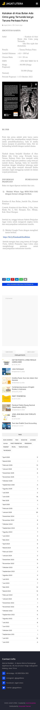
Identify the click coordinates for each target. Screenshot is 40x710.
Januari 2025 (20, 512)
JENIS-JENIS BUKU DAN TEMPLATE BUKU (24, 415)
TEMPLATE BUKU (23, 447)
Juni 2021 (20, 642)
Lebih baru (9, 352)
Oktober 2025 (20, 481)
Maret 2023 (20, 591)
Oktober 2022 (20, 611)
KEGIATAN (24, 440)
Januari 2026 (20, 469)
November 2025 (20, 477)
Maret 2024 (20, 548)
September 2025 (20, 485)
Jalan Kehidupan (18, 369)
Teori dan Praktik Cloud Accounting (24, 423)
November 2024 (20, 520)
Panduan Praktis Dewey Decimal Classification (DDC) (23, 406)
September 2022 (20, 615)
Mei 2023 (20, 587)
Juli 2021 (20, 638)
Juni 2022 (20, 626)
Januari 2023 (20, 599)
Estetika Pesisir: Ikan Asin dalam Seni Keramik (25, 379)
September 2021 (20, 634)
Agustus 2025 (20, 489)
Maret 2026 (20, 461)
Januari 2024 (20, 556)
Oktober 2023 (20, 567)
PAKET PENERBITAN (19, 396)
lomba (5, 443)
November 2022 (20, 607)
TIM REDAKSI (7, 450)
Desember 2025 (20, 473)
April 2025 (20, 504)
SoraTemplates (31, 703)
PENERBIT (6, 447)
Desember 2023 (20, 560)
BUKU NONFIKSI (7, 440)
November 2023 (20, 563)
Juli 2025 (20, 493)
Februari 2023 (20, 595)
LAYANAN (33, 440)
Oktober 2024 (20, 524)
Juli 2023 (20, 579)
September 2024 (20, 528)
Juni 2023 (20, 583)
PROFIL (14, 447)
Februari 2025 (20, 508)
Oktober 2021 (20, 630)
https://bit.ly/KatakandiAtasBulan (16, 237)
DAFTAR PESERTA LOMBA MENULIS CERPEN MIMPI (24, 361)
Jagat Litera (7, 25)
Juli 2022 (20, 623)
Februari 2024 (20, 552)
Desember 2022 (20, 603)
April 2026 (20, 457)
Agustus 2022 (20, 619)
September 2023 (20, 571)
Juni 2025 (20, 497)
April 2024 (20, 544)
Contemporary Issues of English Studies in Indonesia (23, 388)
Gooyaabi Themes (25, 706)
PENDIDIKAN (28, 443)
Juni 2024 (20, 536)
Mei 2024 (20, 540)
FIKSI (16, 440)
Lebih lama (30, 352)
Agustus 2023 (20, 575)
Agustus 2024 (20, 532)
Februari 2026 (20, 465)
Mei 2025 (20, 501)
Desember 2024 (20, 516)
